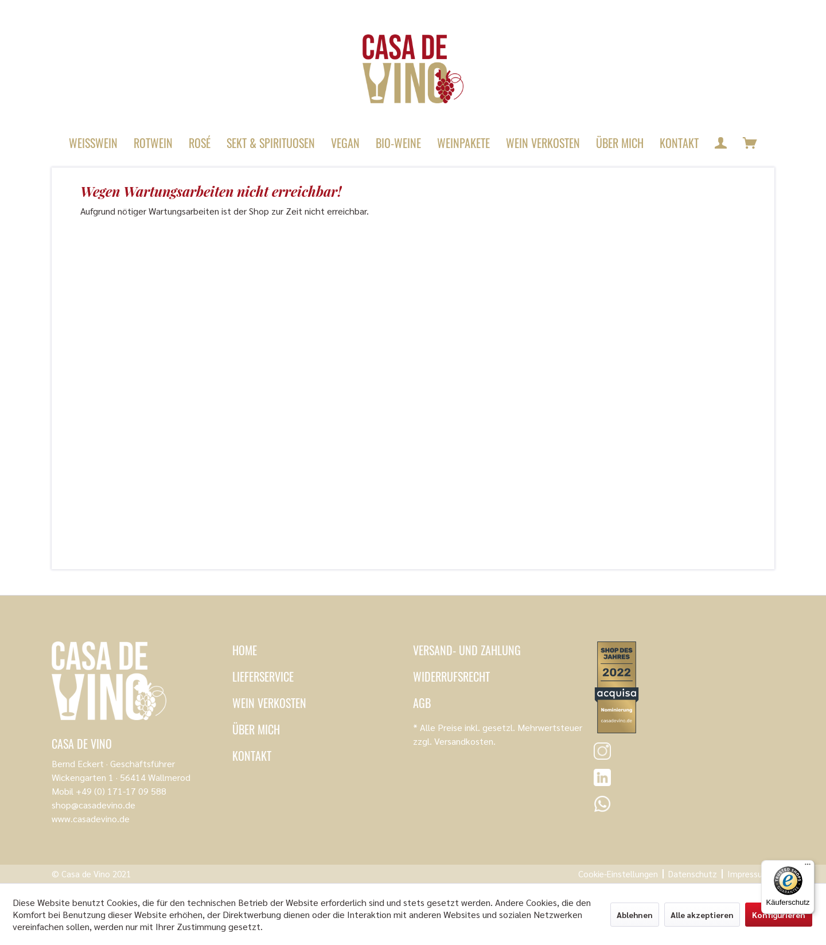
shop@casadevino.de (93, 805)
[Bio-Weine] (398, 143)
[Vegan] (345, 143)
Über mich (256, 729)
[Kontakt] (679, 143)
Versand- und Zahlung (467, 650)
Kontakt (251, 755)
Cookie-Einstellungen (618, 874)
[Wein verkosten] (543, 143)
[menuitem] (93, 143)
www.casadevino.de (91, 818)
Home (244, 650)
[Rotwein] (153, 143)
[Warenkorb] (750, 143)
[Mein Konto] (721, 143)
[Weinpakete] (463, 143)
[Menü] (808, 867)
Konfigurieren (778, 914)
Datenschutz (692, 874)
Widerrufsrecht (451, 676)
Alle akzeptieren (702, 914)
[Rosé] (200, 143)
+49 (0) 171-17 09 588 (121, 791)
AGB (422, 702)
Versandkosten (463, 741)
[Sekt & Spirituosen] (271, 143)
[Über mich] (620, 143)
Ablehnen (635, 914)
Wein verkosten (269, 702)
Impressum (748, 874)
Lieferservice (263, 676)
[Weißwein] (93, 143)
